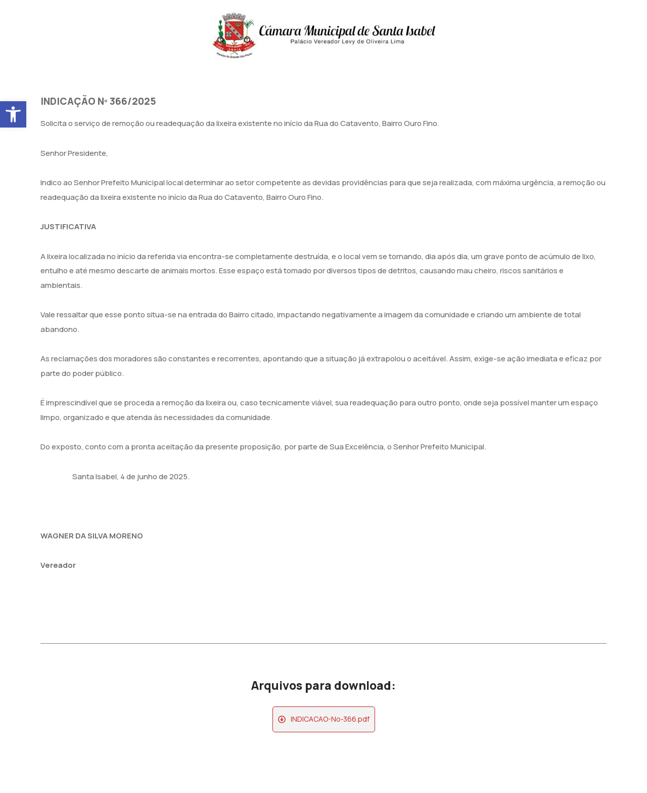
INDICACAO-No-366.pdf (330, 719)
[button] (13, 114)
